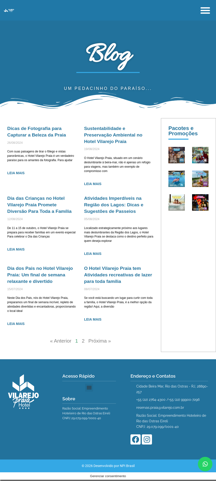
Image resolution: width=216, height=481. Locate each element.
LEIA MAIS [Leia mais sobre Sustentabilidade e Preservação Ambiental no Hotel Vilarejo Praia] (92, 184)
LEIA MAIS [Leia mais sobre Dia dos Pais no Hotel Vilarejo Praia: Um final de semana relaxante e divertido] (16, 324)
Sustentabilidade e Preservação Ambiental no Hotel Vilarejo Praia (113, 135)
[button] (205, 10)
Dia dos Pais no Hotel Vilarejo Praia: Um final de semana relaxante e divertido (40, 275)
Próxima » (99, 342)
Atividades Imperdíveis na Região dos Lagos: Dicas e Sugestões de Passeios (114, 205)
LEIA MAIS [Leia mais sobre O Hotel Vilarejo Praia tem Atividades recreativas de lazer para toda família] (92, 320)
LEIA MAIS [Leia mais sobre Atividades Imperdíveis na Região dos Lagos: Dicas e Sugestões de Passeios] (92, 254)
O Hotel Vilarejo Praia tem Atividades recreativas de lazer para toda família (118, 275)
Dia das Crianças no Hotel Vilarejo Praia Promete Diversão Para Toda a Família (39, 205)
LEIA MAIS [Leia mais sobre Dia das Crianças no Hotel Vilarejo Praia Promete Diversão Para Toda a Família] (16, 250)
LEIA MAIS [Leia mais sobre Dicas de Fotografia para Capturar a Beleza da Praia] (16, 173)
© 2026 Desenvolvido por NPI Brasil (108, 474)
